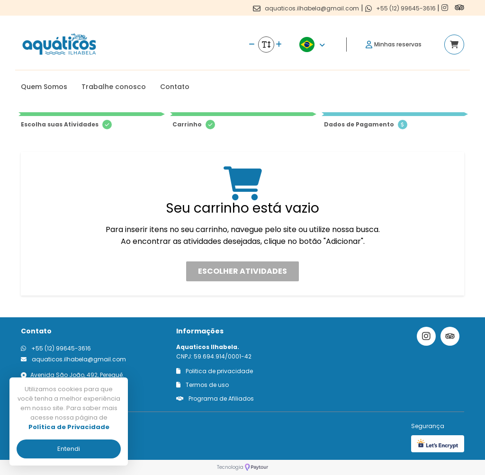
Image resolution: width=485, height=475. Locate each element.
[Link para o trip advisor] (459, 7)
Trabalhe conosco (113, 86)
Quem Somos (44, 86)
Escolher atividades (242, 271)
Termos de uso (202, 385)
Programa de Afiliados (215, 398)
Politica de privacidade (214, 371)
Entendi (68, 448)
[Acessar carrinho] (454, 44)
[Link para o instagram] (445, 7)
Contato (174, 86)
